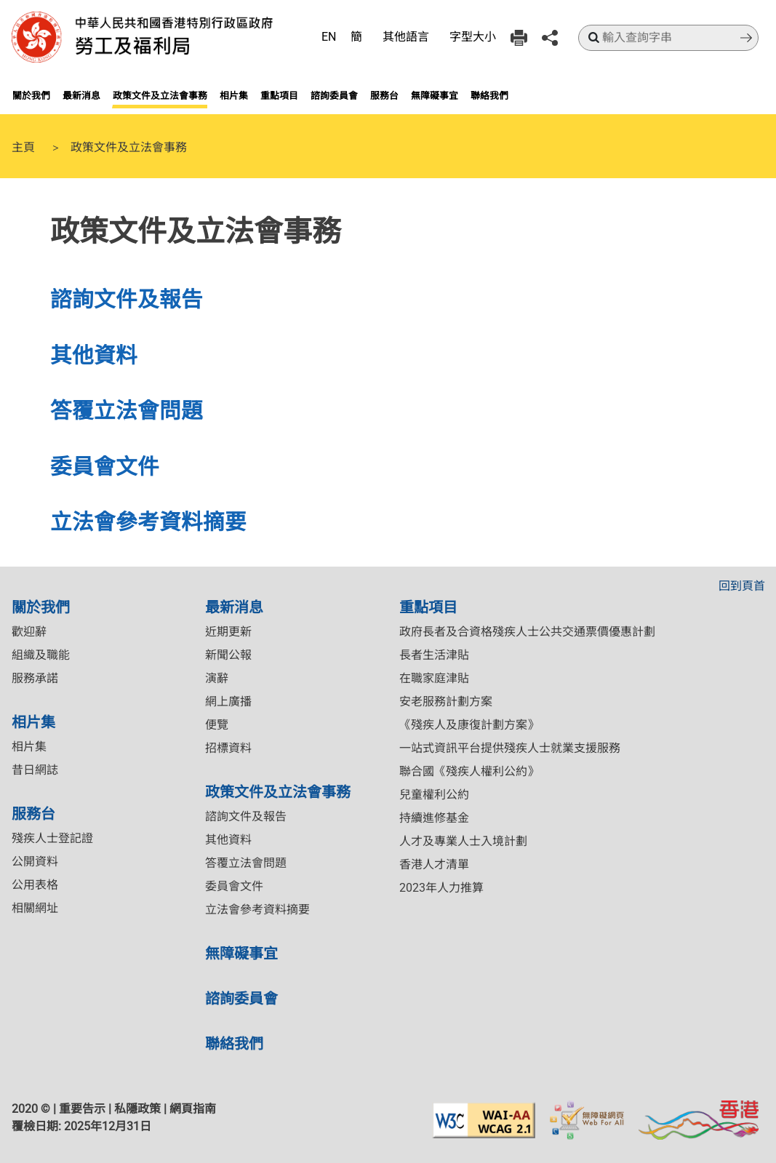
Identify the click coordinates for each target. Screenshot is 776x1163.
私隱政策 (137, 1109)
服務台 (384, 95)
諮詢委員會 (334, 95)
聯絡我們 (489, 95)
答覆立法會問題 (126, 410)
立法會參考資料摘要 (148, 521)
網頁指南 (192, 1109)
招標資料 (228, 748)
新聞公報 (228, 655)
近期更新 (228, 632)
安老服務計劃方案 (445, 701)
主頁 (23, 146)
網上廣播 (228, 701)
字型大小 (472, 37)
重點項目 (279, 95)
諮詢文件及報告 (126, 298)
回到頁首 (742, 586)
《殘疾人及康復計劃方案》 (469, 725)
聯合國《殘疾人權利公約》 (469, 771)
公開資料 (35, 861)
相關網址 (35, 908)
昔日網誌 (35, 770)
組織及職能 (41, 655)
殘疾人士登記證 (52, 838)
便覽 (216, 725)
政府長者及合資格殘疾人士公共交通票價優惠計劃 (527, 632)
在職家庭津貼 (434, 678)
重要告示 (82, 1109)
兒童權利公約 (434, 795)
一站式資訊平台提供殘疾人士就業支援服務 (509, 748)
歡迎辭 (29, 632)
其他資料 (93, 354)
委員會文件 (104, 466)
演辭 (216, 678)
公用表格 (35, 885)
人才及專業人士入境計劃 (463, 841)
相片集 (234, 95)
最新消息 (81, 95)
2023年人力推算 (441, 888)
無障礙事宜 (434, 95)
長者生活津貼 (434, 655)
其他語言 (406, 37)
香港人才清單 (434, 864)
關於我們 (31, 95)
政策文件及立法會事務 (160, 95)
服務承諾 (35, 678)
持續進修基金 (434, 818)
